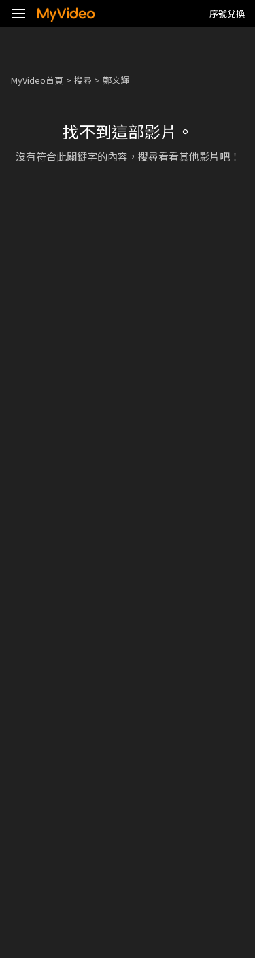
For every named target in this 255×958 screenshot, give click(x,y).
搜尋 (83, 79)
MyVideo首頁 (37, 79)
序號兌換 (227, 13)
